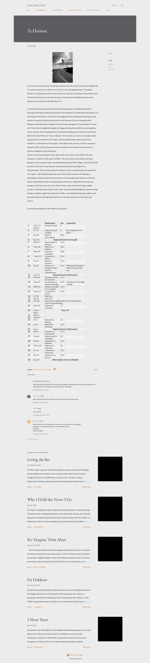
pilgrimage (111, 69)
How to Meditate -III (93, 10)
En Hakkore (37, 579)
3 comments (37, 607)
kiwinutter (36, 421)
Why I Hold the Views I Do (49, 499)
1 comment (37, 487)
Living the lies (38, 459)
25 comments (38, 647)
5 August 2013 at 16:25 (40, 390)
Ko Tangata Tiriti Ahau (46, 539)
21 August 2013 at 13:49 (41, 415)
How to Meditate (57, 10)
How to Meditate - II (74, 10)
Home (29, 10)
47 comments (38, 527)
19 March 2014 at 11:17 (41, 434)
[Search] (114, 5)
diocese (110, 64)
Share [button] (110, 53)
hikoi (109, 67)
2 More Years (37, 619)
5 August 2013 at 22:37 (40, 402)
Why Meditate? (41, 10)
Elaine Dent (36, 396)
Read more (87, 487)
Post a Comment (32, 439)
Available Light (36, 5)
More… (108, 10)
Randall (35, 408)
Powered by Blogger (75, 655)
